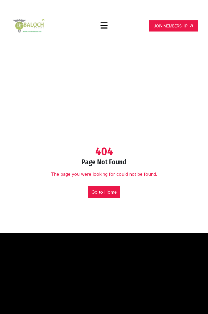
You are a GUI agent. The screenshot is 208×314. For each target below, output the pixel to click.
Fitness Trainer (104, 305)
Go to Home (104, 192)
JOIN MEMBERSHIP (174, 26)
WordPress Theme (139, 305)
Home (90, 68)
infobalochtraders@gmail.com (162, 8)
